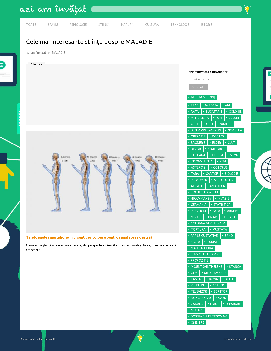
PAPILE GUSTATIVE (204, 235)
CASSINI (196, 279)
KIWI (223, 161)
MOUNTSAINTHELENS (206, 266)
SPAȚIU (53, 24)
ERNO (229, 235)
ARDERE (233, 211)
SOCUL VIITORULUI (204, 192)
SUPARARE (233, 304)
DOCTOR (218, 136)
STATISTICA (222, 204)
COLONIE (235, 111)
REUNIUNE (198, 285)
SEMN (234, 155)
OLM (194, 273)
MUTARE (197, 310)
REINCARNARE (201, 297)
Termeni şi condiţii (47, 339)
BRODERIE (198, 142)
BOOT (229, 279)
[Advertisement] (102, 96)
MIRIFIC (196, 217)
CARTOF (212, 173)
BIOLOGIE (231, 173)
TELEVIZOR (199, 291)
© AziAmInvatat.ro (29, 339)
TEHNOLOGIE (180, 24)
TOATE (31, 24)
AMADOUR (217, 186)
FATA (216, 211)
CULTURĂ (152, 24)
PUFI (219, 117)
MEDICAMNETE (215, 273)
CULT (231, 142)
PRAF (194, 105)
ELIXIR (216, 142)
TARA (195, 173)
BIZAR (212, 217)
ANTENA (218, 285)
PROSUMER (199, 180)
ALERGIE (197, 186)
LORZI (214, 304)
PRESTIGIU (198, 211)
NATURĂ (127, 24)
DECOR (196, 148)
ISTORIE (206, 24)
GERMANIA (199, 204)
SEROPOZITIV (224, 180)
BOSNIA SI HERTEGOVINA (209, 316)
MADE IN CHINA (202, 248)
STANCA (235, 266)
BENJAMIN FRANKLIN (206, 130)
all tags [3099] (203, 97)
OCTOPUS (220, 167)
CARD (222, 297)
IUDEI (209, 124)
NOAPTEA (235, 130)
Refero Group (244, 339)
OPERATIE (198, 136)
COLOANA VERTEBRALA (208, 223)
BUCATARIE (214, 111)
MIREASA (211, 105)
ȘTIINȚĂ (104, 24)
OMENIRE (197, 322)
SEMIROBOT (216, 148)
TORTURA (198, 229)
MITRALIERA (200, 117)
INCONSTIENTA (202, 161)
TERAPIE (230, 217)
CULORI (234, 117)
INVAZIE (223, 198)
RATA (195, 111)
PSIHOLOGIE (78, 24)
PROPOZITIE (199, 260)
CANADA (197, 304)
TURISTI (213, 242)
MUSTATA (219, 229)
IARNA (213, 279)
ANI (227, 105)
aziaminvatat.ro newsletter (208, 71)
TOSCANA (198, 155)
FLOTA (195, 242)
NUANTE (226, 124)
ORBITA (217, 155)
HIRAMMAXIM (201, 198)
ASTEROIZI (198, 167)
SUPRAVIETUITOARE (205, 254)
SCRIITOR (220, 291)
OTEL (195, 124)
